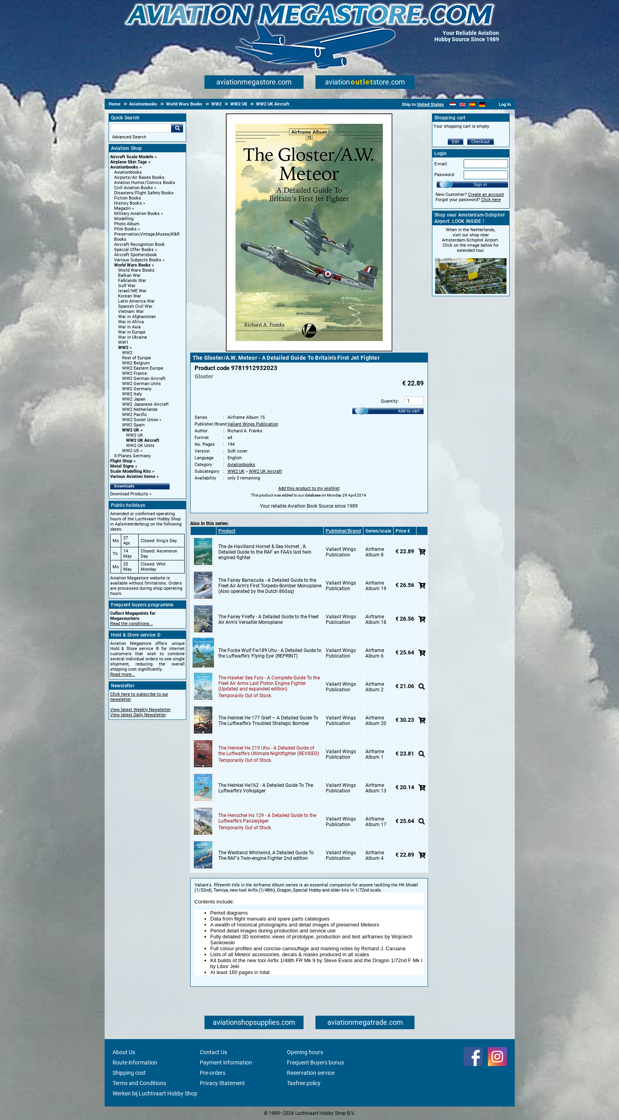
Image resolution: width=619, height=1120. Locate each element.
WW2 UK (130, 430)
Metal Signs (122, 466)
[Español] (472, 104)
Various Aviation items (132, 476)
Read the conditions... (131, 623)
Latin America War (136, 301)
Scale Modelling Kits (130, 471)
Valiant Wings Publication (252, 424)
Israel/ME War (132, 290)
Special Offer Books (134, 249)
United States (430, 104)
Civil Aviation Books (133, 187)
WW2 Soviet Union (140, 419)
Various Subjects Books (137, 260)
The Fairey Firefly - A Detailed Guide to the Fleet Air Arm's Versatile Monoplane (268, 619)
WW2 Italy (132, 394)
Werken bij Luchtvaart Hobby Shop (155, 1093)
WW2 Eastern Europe (142, 368)
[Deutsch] (482, 104)
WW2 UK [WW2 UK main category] (134, 435)
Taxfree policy (304, 1083)
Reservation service (310, 1073)
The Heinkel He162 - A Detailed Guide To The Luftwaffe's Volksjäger (265, 788)
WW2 (123, 347)
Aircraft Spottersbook (135, 254)
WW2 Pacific (134, 414)
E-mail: (441, 164)
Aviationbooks (124, 167)
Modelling (124, 218)
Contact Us (213, 1052)
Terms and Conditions (139, 1083)
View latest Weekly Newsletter (140, 709)
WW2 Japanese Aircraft (145, 404)
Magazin (122, 208)
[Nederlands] (453, 104)
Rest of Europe (136, 358)
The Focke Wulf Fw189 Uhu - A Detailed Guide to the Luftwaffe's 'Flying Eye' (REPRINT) (269, 653)
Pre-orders (212, 1073)
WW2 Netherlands (140, 409)
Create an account (486, 194)
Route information (135, 1062)
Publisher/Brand (343, 531)
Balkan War (129, 275)
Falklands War (132, 280)
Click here (491, 199)
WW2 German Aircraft (144, 378)
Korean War (129, 296)
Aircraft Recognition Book (139, 244)
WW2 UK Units (140, 445)
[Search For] (140, 128)
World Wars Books (132, 265)
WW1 (123, 342)
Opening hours (305, 1052)
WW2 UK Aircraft (142, 440)
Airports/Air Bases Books (139, 177)
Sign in (480, 184)
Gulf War (127, 285)
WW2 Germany (136, 388)
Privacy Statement (222, 1083)
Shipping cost (129, 1073)
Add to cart (409, 411)
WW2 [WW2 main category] (127, 352)
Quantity (389, 401)
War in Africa (131, 321)
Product (226, 531)
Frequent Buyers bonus (315, 1062)
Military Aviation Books (137, 213)
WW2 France (134, 373)
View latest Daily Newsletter (138, 714)
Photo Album (126, 223)
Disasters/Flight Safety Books (144, 193)
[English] (463, 104)
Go (177, 128)
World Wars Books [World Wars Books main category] (136, 270)
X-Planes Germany (132, 455)
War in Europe (131, 332)
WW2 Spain (133, 425)
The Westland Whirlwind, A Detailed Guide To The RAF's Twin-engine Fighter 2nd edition (266, 855)
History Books (128, 203)
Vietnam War (131, 311)
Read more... (122, 674)
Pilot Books (125, 229)
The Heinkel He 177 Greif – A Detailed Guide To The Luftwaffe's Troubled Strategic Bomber (268, 720)
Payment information (226, 1062)
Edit (455, 141)
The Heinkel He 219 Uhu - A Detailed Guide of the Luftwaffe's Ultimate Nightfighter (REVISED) (268, 750)
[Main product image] (309, 350)
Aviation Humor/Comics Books (144, 182)
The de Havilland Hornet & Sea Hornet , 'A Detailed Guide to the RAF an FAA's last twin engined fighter (264, 552)
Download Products (129, 494)
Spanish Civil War (135, 306)
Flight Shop (121, 461)
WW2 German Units (141, 383)
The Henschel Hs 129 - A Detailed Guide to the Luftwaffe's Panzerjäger (267, 818)
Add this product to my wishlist (309, 488)
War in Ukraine (132, 337)
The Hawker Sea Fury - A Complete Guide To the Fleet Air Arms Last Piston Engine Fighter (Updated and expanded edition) (269, 683)
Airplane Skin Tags (128, 162)
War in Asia (129, 327)
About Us (124, 1052)
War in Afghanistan (137, 316)
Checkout (480, 141)
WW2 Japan (133, 399)
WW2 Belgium (136, 363)
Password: (444, 174)
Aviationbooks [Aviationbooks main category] (128, 172)
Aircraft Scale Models (131, 156)
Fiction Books (127, 198)
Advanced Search (129, 137)
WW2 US (130, 450)
